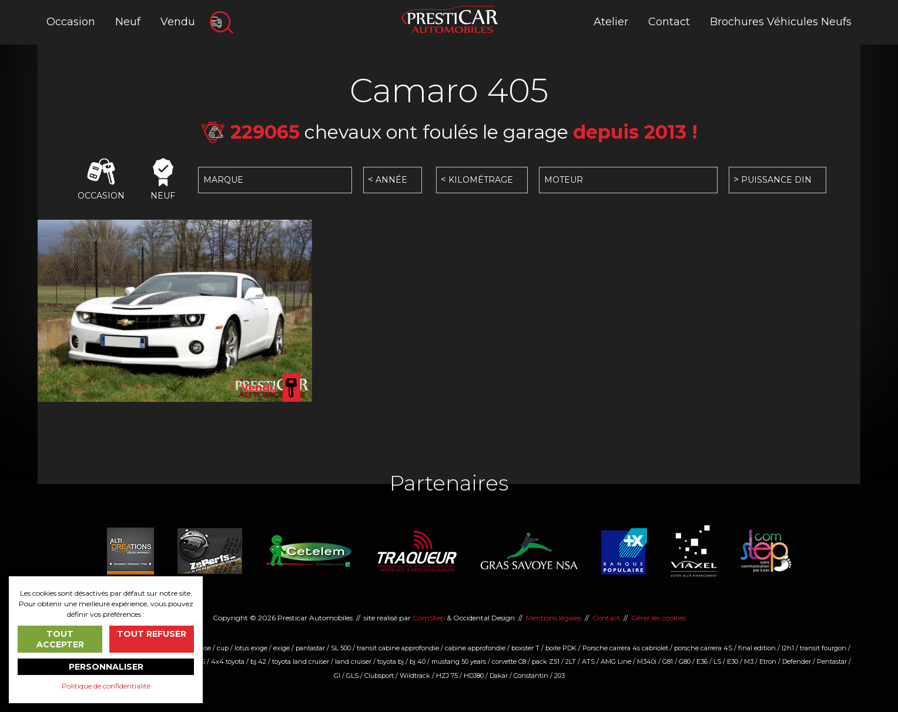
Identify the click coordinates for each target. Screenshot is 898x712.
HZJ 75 (447, 675)
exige (281, 648)
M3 (748, 661)
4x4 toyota (227, 661)
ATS (588, 661)
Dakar (499, 675)
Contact (669, 21)
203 (559, 675)
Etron (767, 661)
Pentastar (832, 661)
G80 (685, 661)
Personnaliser (106, 666)
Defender (796, 661)
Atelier (611, 21)
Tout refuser (151, 634)
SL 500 (341, 648)
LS (717, 661)
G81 (667, 661)
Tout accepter (60, 639)
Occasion (70, 21)
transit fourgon (823, 648)
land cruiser (353, 661)
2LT (570, 661)
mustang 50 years (458, 661)
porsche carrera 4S (703, 648)
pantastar (310, 648)
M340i (646, 661)
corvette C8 (509, 661)
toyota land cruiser (300, 661)
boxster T (525, 648)
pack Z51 (545, 661)
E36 (702, 661)
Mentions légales (553, 617)
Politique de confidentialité (106, 685)
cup (223, 648)
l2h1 (788, 648)
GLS (352, 675)
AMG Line (616, 661)
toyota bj (390, 661)
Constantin (531, 675)
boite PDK (561, 648)
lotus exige (250, 648)
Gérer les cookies (658, 617)
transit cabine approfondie (398, 648)
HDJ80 (474, 675)
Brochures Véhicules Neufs (781, 21)
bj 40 (417, 661)
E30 (732, 661)
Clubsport (379, 675)
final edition (757, 648)
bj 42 (258, 661)
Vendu (177, 21)
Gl (337, 675)
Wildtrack (415, 675)
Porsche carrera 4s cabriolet (625, 648)
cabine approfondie (475, 648)
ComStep (429, 617)
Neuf (127, 21)
